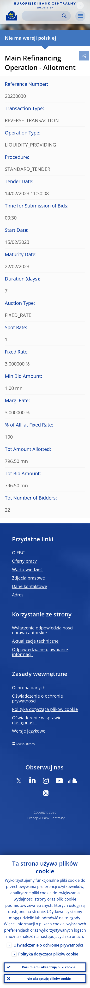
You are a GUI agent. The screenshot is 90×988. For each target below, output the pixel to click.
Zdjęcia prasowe (28, 578)
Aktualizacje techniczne (35, 641)
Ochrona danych (28, 687)
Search (64, 16)
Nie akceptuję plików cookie (49, 978)
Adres (18, 595)
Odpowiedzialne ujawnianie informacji (40, 652)
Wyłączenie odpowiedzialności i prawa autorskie (42, 630)
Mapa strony (25, 744)
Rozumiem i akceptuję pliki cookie (48, 967)
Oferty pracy (24, 561)
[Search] (42, 16)
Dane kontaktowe (29, 586)
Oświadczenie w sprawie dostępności (36, 720)
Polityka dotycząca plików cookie (45, 709)
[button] (80, 5)
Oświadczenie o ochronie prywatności (37, 698)
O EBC (18, 552)
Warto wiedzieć (27, 569)
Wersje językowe (28, 731)
